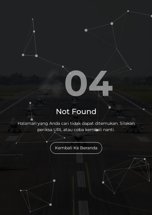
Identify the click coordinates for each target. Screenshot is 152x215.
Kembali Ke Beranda (76, 147)
